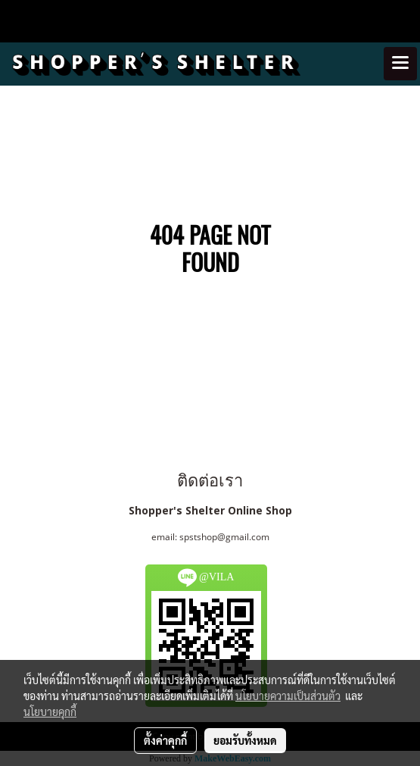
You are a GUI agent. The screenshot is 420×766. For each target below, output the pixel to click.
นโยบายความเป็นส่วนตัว (288, 695)
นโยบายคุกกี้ (49, 711)
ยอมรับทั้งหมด (245, 740)
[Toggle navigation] (400, 63)
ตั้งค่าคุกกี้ (165, 740)
